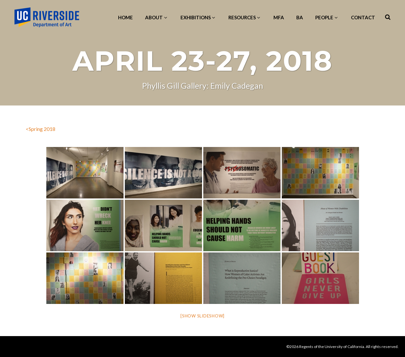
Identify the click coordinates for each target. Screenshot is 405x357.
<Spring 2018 (40, 129)
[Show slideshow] (202, 315)
